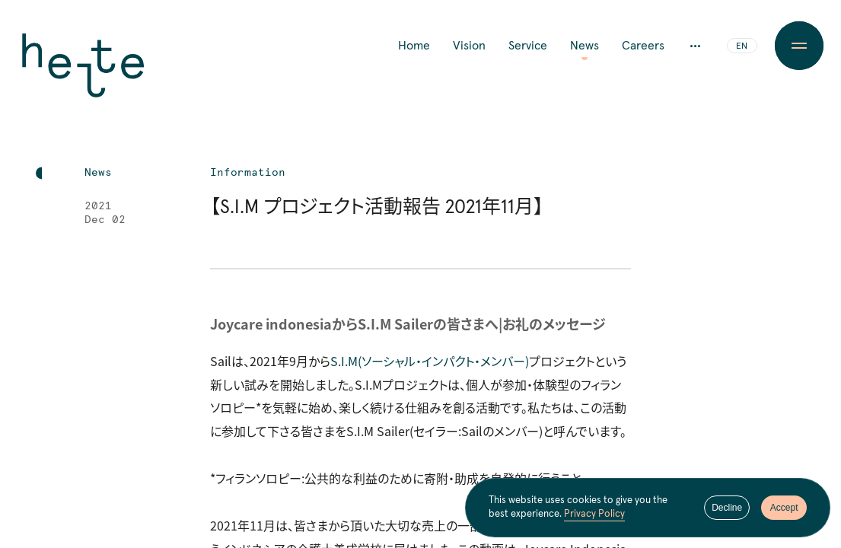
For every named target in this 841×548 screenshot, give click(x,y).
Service (527, 46)
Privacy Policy (594, 514)
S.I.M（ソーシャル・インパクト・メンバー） (429, 361)
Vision (469, 46)
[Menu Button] (799, 45)
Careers (643, 46)
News (584, 46)
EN (741, 46)
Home (414, 46)
